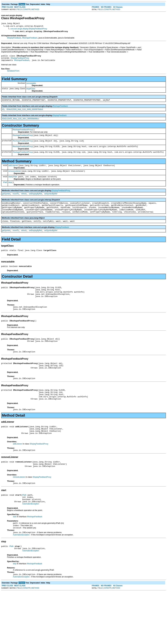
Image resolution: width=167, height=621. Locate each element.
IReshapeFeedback (29, 38)
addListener (13, 171)
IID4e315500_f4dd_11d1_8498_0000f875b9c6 (24, 112)
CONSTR (26, 9)
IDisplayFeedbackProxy (20, 59)
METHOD (35, 9)
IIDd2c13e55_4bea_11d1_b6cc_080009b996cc (20, 121)
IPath (15, 183)
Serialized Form (13, 73)
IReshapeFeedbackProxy (22, 133)
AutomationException (30, 530)
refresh (24, 201)
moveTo (16, 201)
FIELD (19, 9)
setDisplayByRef (35, 201)
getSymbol (6, 201)
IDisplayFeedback (14, 38)
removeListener (14, 177)
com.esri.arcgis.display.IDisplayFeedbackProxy (28, 29)
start (10, 183)
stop (10, 189)
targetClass (30, 90)
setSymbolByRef (50, 201)
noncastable (31, 85)
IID (3, 112)
